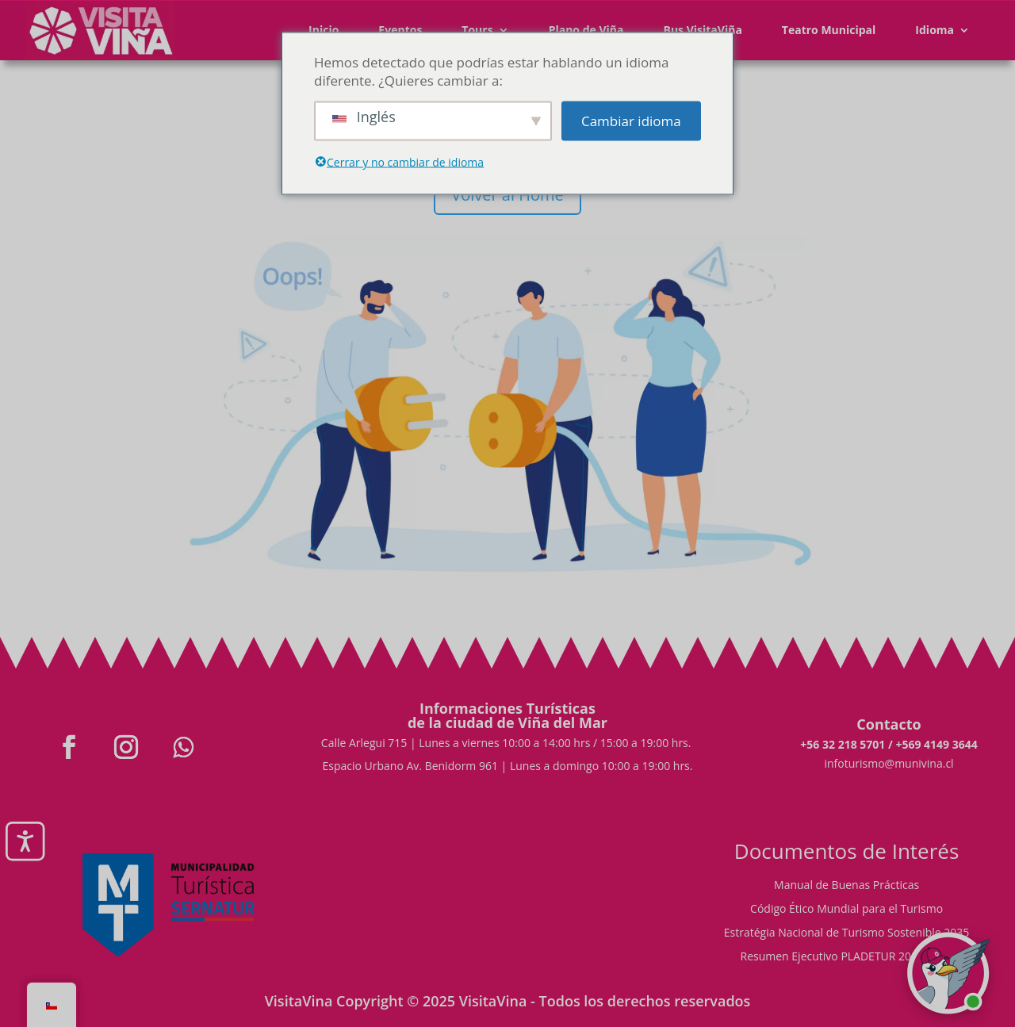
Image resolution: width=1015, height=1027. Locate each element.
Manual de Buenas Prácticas (846, 885)
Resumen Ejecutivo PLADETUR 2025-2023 (847, 957)
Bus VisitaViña (702, 29)
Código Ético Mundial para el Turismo (846, 909)
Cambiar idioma (631, 121)
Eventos (400, 29)
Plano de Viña (586, 29)
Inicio (323, 29)
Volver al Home (507, 194)
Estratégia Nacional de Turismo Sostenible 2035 (847, 933)
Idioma (934, 29)
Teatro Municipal (829, 29)
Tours (477, 29)
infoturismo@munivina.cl (888, 763)
